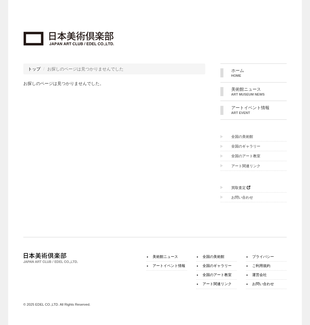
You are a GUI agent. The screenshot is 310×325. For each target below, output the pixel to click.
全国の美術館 (242, 137)
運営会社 (259, 275)
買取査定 (240, 188)
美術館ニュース (259, 92)
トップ (34, 69)
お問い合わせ (242, 197)
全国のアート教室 (245, 156)
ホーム (259, 73)
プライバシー (263, 257)
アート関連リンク (245, 166)
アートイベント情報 (259, 110)
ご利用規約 (261, 266)
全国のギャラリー (245, 146)
